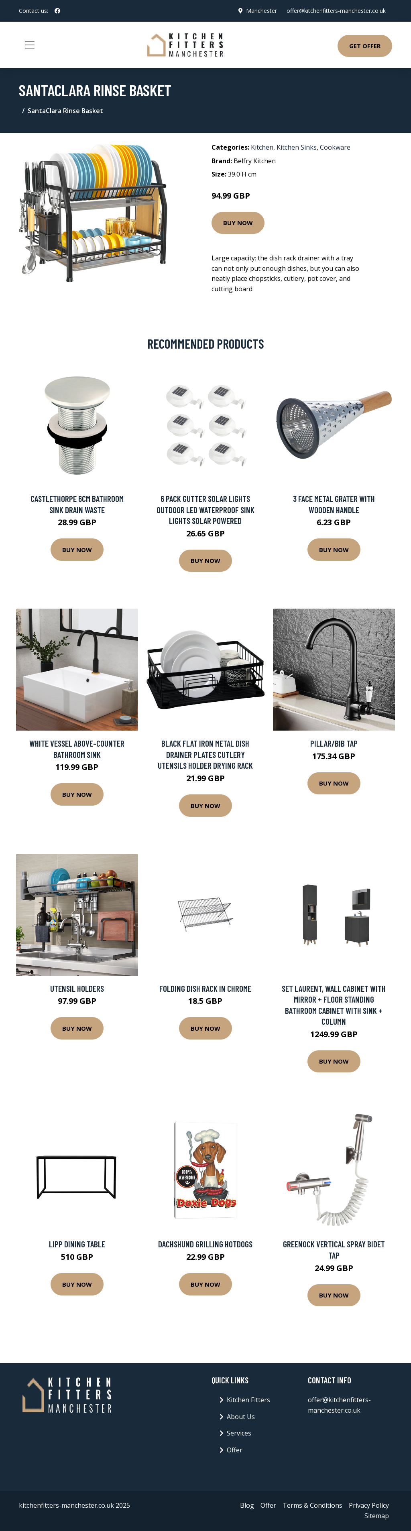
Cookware (335, 147)
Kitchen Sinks (297, 147)
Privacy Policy (369, 1505)
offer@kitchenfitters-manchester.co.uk (336, 10)
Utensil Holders (77, 988)
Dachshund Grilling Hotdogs (205, 1244)
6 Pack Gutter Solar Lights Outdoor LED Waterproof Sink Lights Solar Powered (205, 509)
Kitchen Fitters (248, 1399)
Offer (234, 1450)
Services (239, 1433)
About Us (241, 1416)
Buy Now (238, 223)
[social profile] (57, 10)
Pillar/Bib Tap (334, 743)
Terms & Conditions (312, 1505)
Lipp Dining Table (77, 1244)
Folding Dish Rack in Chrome (205, 988)
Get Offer (364, 46)
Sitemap (376, 1515)
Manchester (261, 10)
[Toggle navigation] (30, 45)
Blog (247, 1505)
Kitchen (262, 147)
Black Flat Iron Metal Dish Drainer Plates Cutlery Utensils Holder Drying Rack (205, 754)
